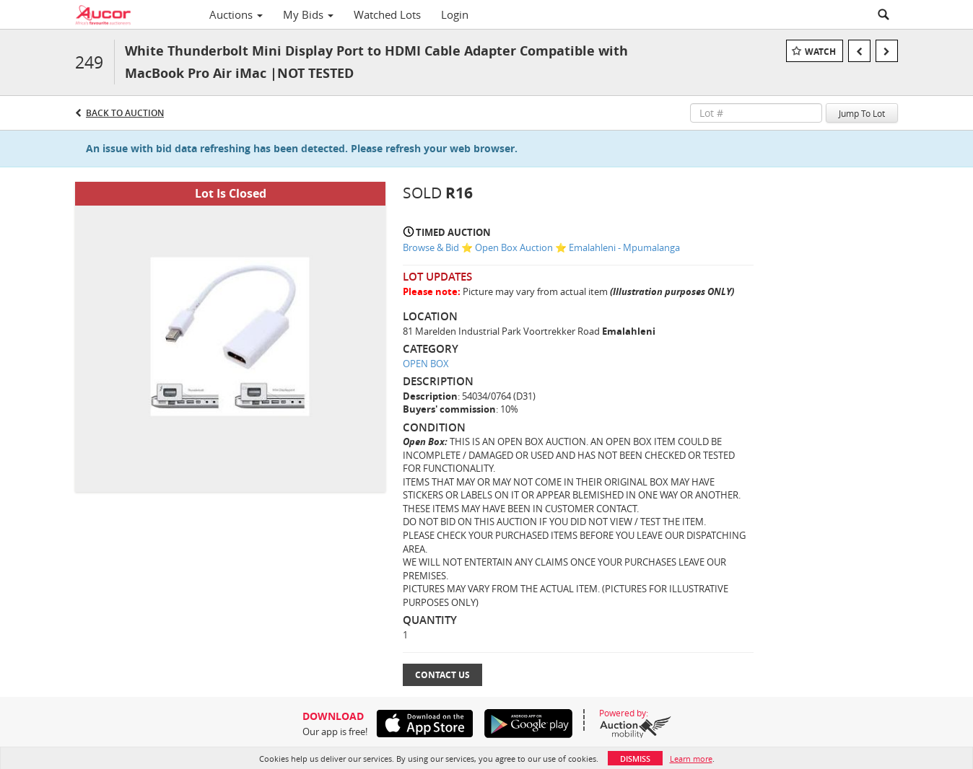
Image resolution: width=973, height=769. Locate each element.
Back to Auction (125, 113)
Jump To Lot (862, 113)
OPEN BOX (426, 363)
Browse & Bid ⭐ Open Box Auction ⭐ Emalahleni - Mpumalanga (541, 247)
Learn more (691, 758)
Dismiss (635, 758)
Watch (820, 51)
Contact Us (442, 675)
